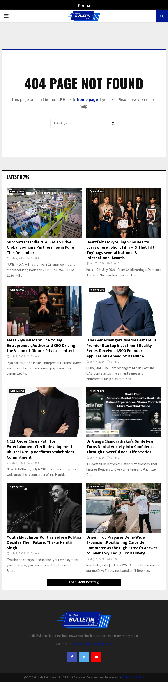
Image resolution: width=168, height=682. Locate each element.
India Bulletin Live (133, 677)
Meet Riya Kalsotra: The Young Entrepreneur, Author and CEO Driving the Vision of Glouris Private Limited (41, 345)
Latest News (18, 177)
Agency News (17, 191)
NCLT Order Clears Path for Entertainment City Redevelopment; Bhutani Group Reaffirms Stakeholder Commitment (40, 449)
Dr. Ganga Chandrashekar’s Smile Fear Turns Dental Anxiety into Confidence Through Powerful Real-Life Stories (120, 446)
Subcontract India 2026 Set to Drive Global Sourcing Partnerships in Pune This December (40, 247)
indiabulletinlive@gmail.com (92, 644)
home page (87, 99)
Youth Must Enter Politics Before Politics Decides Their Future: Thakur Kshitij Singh (44, 543)
